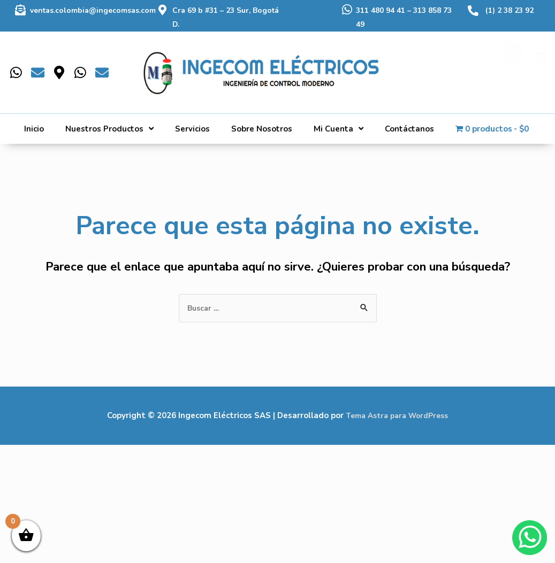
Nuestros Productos (109, 128)
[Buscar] (514, 62)
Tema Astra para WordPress (396, 416)
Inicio (34, 129)
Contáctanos (409, 129)
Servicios (192, 129)
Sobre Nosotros (261, 129)
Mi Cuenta (338, 128)
